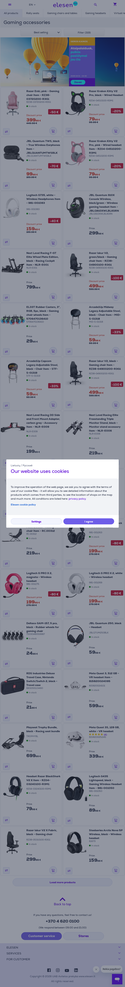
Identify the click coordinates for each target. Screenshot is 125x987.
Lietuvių (15, 465)
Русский (27, 465)
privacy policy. (77, 498)
